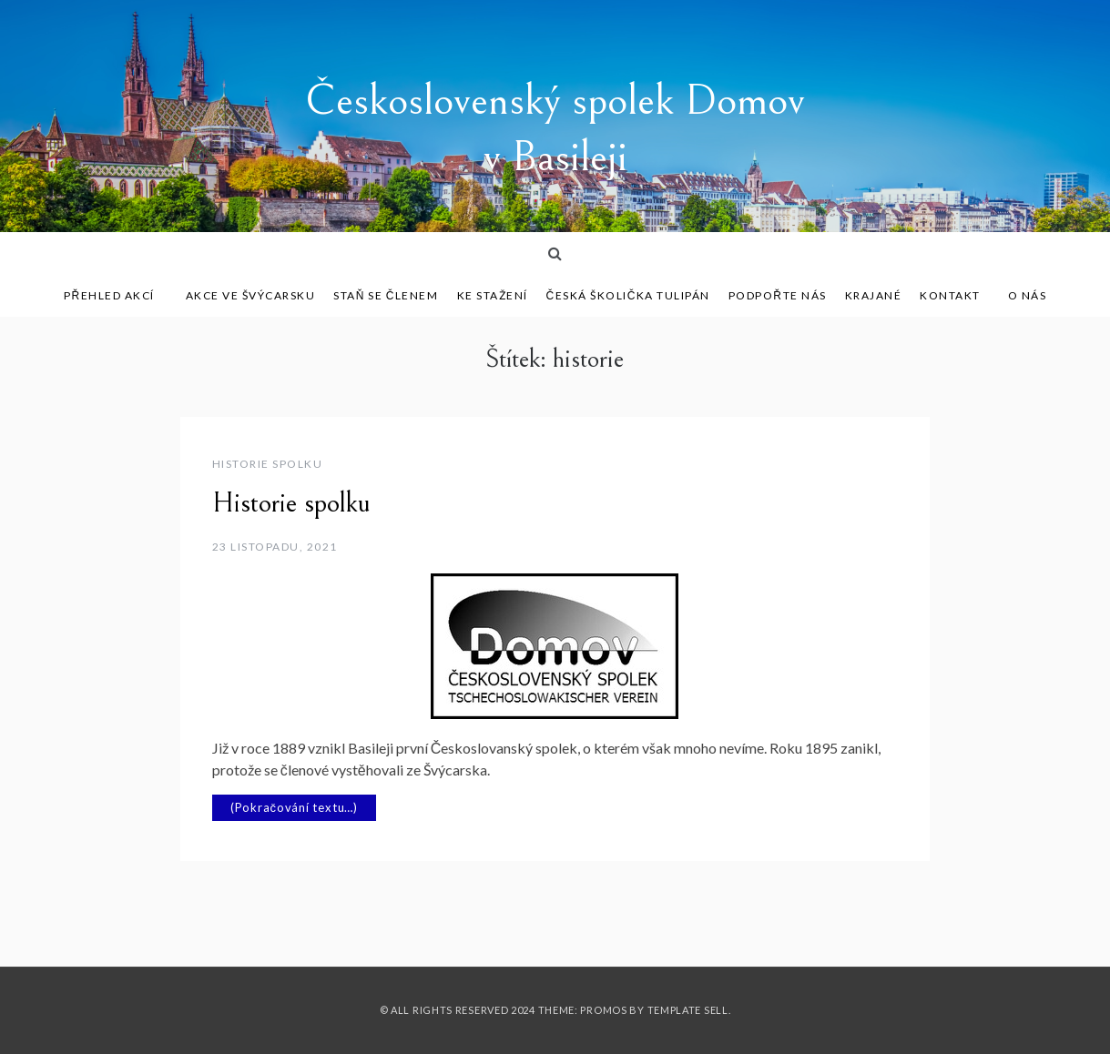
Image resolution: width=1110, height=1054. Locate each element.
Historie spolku (267, 464)
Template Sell (687, 1010)
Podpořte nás (777, 295)
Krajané (873, 295)
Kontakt (950, 295)
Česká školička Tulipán (628, 295)
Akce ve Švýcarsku (251, 295)
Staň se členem (385, 295)
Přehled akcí (116, 295)
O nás (1027, 295)
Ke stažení (492, 295)
